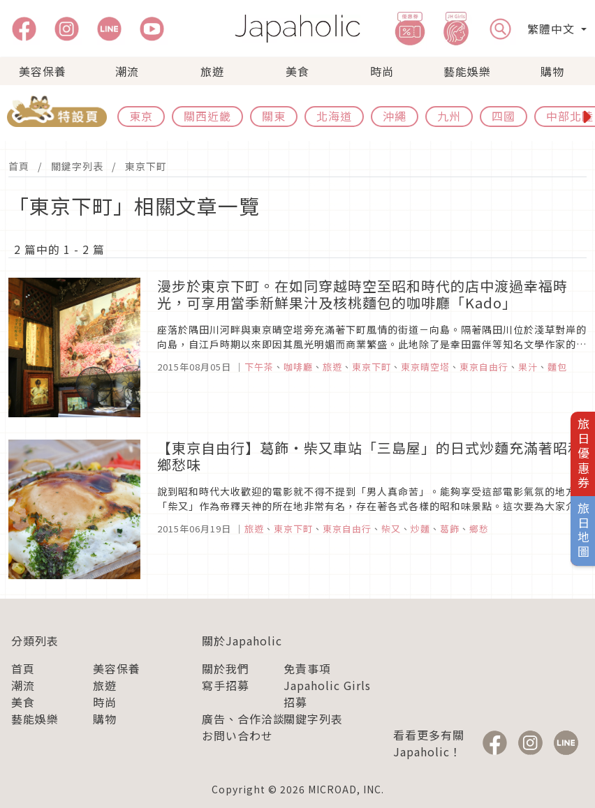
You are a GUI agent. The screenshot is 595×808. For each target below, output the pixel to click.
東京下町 (146, 166)
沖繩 (394, 115)
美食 (297, 71)
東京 (141, 115)
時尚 (382, 71)
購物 (552, 71)
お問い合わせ (237, 735)
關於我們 (225, 668)
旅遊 (212, 71)
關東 (274, 115)
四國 (503, 115)
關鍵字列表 (77, 166)
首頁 (18, 166)
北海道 (334, 115)
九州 (449, 115)
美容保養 (42, 71)
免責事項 (307, 668)
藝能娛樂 (467, 71)
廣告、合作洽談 (243, 718)
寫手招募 (225, 685)
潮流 (127, 71)
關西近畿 (207, 115)
